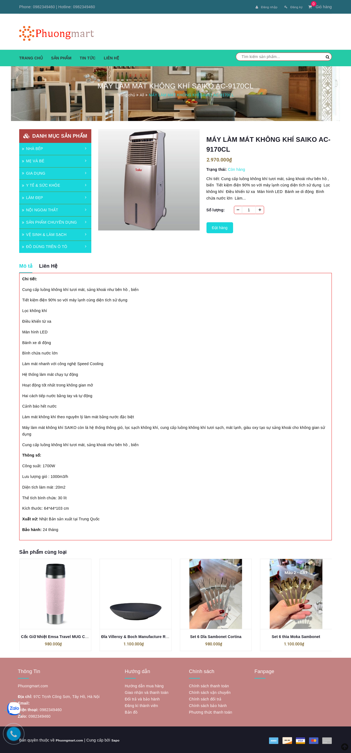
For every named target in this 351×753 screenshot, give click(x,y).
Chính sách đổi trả (205, 698)
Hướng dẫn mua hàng (144, 685)
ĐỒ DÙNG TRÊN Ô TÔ (44, 246)
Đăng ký (291, 7)
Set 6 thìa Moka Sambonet (296, 636)
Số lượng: (215, 209)
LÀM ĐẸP (32, 197)
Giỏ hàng (320, 7)
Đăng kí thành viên (141, 705)
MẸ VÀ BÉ (33, 160)
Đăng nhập (261, 7)
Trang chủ (31, 57)
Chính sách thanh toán (209, 685)
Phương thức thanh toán (210, 711)
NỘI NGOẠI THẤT (40, 209)
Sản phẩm (61, 57)
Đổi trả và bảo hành (142, 698)
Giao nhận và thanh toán (146, 691)
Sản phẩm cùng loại (43, 551)
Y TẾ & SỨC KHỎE (41, 184)
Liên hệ (111, 57)
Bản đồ (131, 711)
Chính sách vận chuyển (210, 691)
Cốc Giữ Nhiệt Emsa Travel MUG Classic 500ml (64, 636)
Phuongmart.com (72, 739)
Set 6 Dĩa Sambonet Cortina (215, 636)
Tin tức (88, 57)
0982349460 (44, 7)
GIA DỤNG (33, 172)
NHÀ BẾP (32, 148)
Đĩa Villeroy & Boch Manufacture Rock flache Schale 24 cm (156, 636)
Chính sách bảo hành (208, 705)
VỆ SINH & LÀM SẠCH (44, 234)
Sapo (121, 739)
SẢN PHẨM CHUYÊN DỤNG (49, 221)
